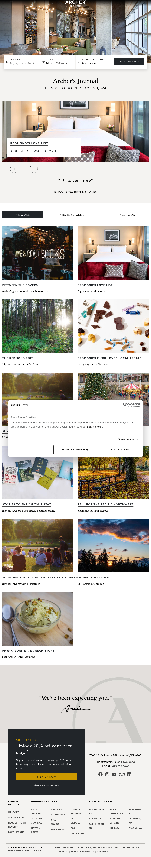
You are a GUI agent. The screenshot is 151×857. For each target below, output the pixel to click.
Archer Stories (72, 215)
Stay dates (15, 59)
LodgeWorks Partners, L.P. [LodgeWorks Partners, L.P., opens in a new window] (25, 850)
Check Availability (129, 62)
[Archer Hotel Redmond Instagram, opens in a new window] (107, 775)
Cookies (102, 851)
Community (58, 814)
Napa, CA (114, 828)
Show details (126, 439)
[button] (57, 62)
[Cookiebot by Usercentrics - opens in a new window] (127, 405)
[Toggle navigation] (11, 3)
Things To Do (125, 215)
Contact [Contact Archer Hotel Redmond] (13, 812)
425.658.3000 (121, 766)
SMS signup (58, 829)
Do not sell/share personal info (98, 847)
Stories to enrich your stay (26, 504)
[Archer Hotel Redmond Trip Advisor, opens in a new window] (122, 775)
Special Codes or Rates (93, 59)
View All (23, 215)
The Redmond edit (17, 358)
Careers (56, 809)
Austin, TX (95, 818)
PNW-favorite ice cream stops (28, 650)
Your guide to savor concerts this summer (40, 577)
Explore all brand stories (75, 192)
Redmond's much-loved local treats (109, 358)
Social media (16, 817)
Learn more (94, 426)
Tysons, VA (135, 828)
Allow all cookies (119, 449)
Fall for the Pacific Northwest (105, 504)
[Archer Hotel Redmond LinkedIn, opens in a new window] (129, 775)
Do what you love (93, 577)
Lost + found (16, 832)
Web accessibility (82, 851)
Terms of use (131, 847)
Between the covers (20, 285)
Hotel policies (63, 847)
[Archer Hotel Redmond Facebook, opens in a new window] (100, 775)
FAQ (73, 828)
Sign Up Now (46, 776)
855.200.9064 (126, 762)
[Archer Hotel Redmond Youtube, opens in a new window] (114, 775)
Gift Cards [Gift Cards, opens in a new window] (77, 833)
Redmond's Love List (29, 143)
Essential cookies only (74, 449)
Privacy (63, 851)
